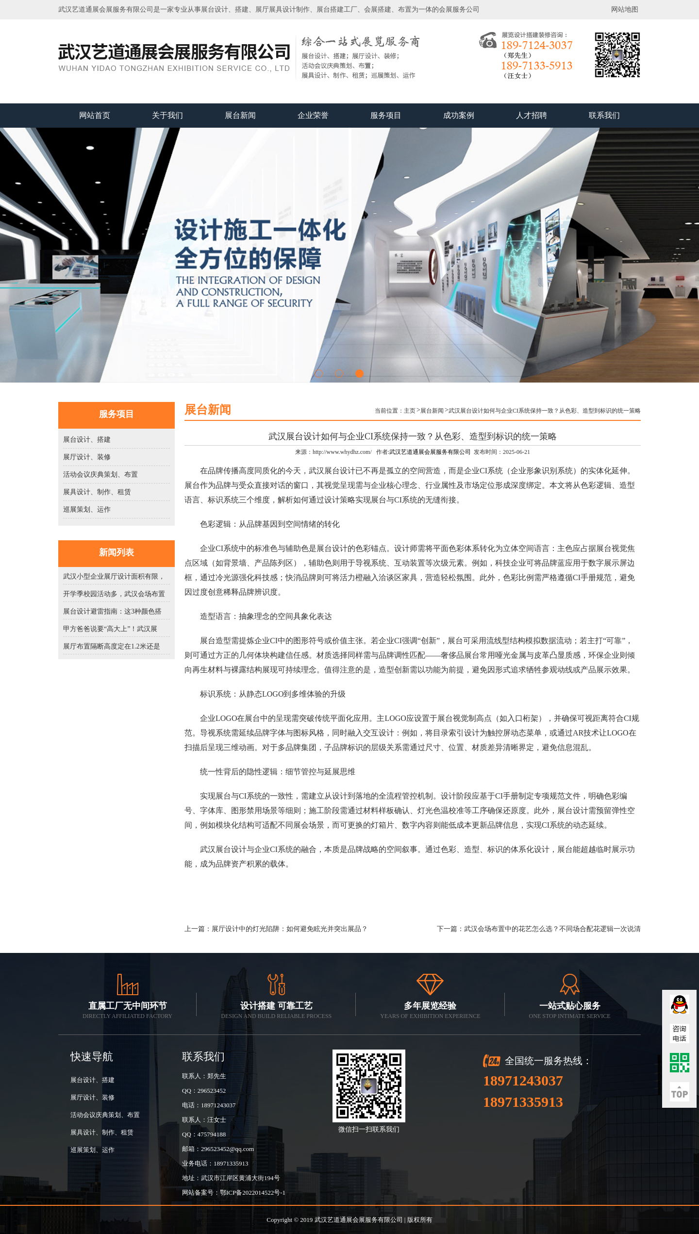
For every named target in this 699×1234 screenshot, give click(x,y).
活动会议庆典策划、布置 (100, 474)
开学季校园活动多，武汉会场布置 (114, 594)
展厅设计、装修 (87, 457)
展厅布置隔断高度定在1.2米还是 (111, 646)
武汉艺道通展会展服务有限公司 (430, 452)
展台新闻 (240, 115)
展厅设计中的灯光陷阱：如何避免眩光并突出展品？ (290, 929)
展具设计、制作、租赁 (97, 492)
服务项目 (385, 115)
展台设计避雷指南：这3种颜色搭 (112, 611)
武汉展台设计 (332, 471)
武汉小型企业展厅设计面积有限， (114, 576)
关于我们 (167, 115)
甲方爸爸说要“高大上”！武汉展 (110, 629)
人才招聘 (531, 115)
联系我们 (604, 115)
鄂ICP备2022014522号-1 (252, 1192)
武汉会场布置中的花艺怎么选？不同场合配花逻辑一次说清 (552, 929)
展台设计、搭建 (87, 439)
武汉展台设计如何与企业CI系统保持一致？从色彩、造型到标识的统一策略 (545, 410)
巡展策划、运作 (87, 509)
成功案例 (458, 115)
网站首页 (94, 115)
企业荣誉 (313, 115)
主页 (410, 410)
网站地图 (624, 9)
